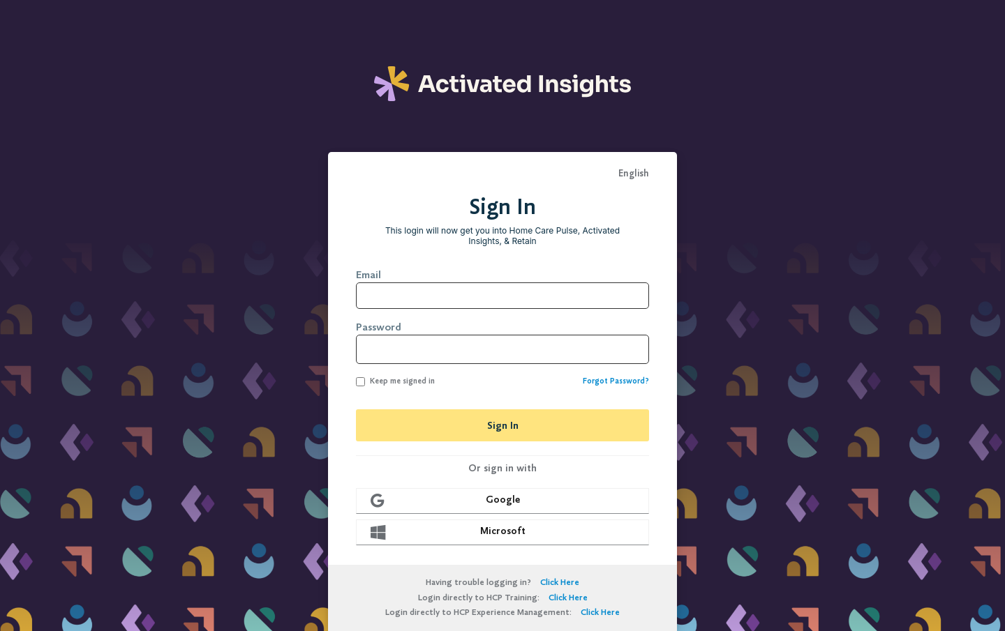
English (633, 173)
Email (368, 274)
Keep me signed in (395, 381)
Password (378, 327)
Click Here (559, 582)
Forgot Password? (616, 381)
